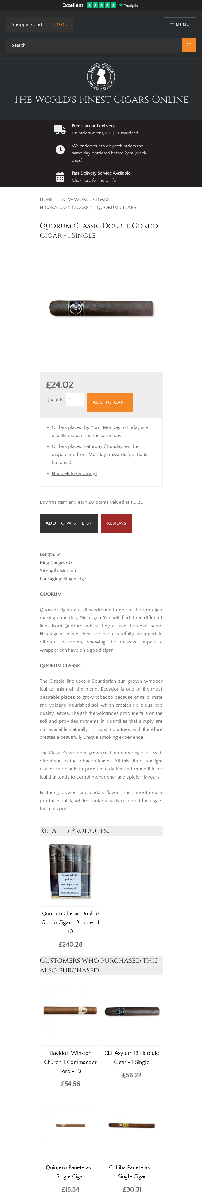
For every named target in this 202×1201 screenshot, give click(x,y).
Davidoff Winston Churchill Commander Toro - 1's (70, 1062)
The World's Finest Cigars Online (101, 99)
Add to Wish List (69, 523)
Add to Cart (110, 402)
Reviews (116, 523)
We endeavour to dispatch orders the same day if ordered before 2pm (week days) (109, 153)
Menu (183, 24)
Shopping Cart (27, 24)
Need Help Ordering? (74, 473)
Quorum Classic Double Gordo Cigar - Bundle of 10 (70, 923)
